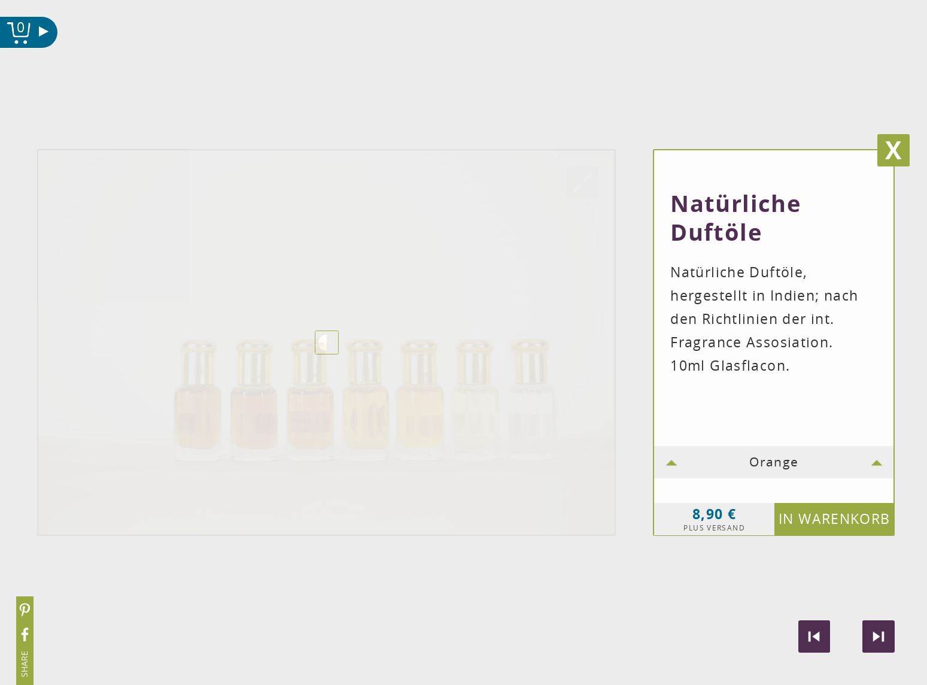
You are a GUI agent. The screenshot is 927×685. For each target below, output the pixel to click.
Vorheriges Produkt (814, 636)
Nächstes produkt (878, 636)
